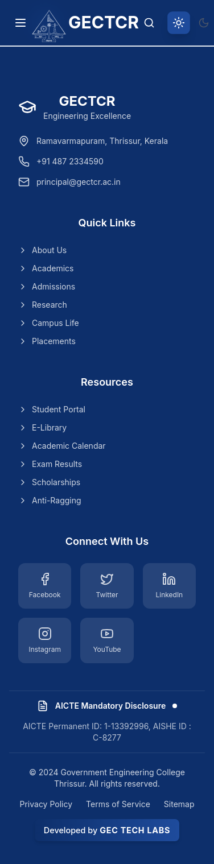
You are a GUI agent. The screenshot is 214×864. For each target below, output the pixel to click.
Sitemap (179, 804)
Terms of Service (118, 804)
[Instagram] (44, 640)
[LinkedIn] (169, 586)
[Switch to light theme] (178, 22)
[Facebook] (44, 586)
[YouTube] (106, 640)
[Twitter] (106, 586)
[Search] (149, 23)
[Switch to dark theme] (204, 23)
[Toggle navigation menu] (20, 22)
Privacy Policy (45, 804)
